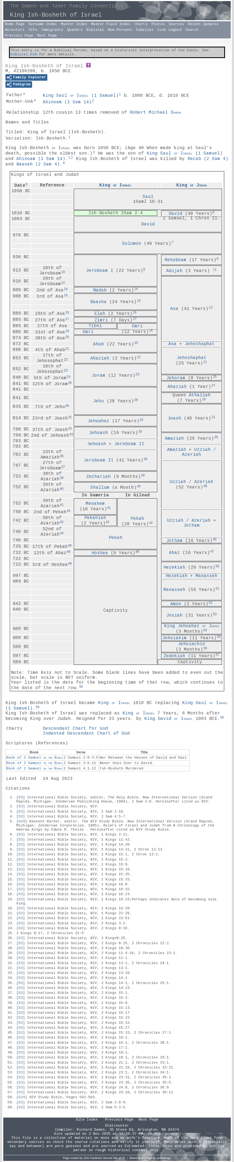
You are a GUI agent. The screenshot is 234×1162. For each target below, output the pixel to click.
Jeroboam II (129, 444)
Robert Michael (155, 112)
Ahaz (174, 552)
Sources (176, 24)
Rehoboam (175, 259)
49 (70, 563)
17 (67, 319)
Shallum (99, 487)
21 (67, 349)
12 (63, 283)
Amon (175, 603)
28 (136, 400)
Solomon (131, 243)
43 (68, 511)
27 (213, 385)
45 (214, 539)
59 (37, 707)
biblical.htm (24, 54)
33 (70, 428)
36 (61, 456)
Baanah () (38, 164)
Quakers (74, 30)
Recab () (207, 158)
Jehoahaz (98, 421)
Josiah (174, 615)
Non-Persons (120, 30)
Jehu (98, 401)
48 (68, 552)
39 (61, 478)
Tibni (95, 326)
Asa (174, 308)
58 (81, 687)
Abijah (174, 270)
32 (70, 417)
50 (217, 566)
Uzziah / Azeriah (199, 452)
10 (63, 272)
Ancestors (14, 30)
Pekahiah (95, 517)
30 (67, 406)
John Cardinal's (93, 1158)
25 (214, 377)
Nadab (100, 290)
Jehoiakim (174, 638)
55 (218, 637)
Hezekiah (174, 567)
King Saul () (81, 95)
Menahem (95, 503)
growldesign (163, 1158)
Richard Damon (91, 1130)
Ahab (98, 344)
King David (168, 718)
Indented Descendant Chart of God (86, 733)
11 (214, 269)
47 (212, 551)
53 (214, 614)
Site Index (87, 1120)
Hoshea (100, 553)
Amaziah (174, 438)
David (175, 213)
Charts (140, 24)
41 (61, 505)
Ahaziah (99, 358)
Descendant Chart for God (75, 728)
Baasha (98, 302)
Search (192, 30)
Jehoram (175, 377)
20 (67, 337)
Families (144, 30)
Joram (98, 375)
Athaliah (200, 395)
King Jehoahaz (191, 626)
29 (203, 399)
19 (67, 331)
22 (65, 359)
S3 (21, 797)
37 (63, 467)
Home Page (14, 24)
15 (65, 295)
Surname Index (43, 24)
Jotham (191, 525)
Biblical (95, 30)
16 (67, 312)
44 (61, 533)
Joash (174, 418)
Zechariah (98, 476)
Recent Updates (203, 24)
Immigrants (52, 30)
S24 (22, 821)
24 (68, 377)
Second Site (110, 1158)
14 (65, 289)
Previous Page (19, 36)
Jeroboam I (99, 270)
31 (213, 417)
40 (61, 489)
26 (70, 383)
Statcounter (117, 1126)
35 (216, 437)
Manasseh (206, 576)
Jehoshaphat (200, 344)
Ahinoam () (67, 102)
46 (70, 545)
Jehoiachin (191, 644)
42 (151, 523)
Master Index (74, 24)
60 (222, 717)
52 (210, 603)
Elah (99, 313)
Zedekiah (174, 656)
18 (151, 330)
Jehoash (98, 432)
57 (217, 655)
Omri (137, 326)
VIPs (33, 30)
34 (71, 434)
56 (205, 648)
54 (205, 630)
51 (217, 588)
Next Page (47, 36)
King (115, 185)
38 (205, 486)
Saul (148, 196)
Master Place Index (110, 24)
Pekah (137, 518)
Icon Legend (169, 30)
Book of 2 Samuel (34, 758)
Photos (158, 24)
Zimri (101, 320)
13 (210, 307)
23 (65, 370)
